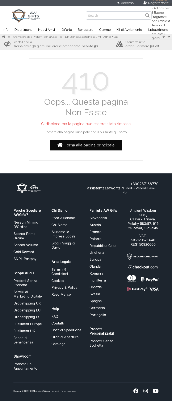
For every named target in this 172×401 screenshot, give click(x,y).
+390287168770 (144, 184)
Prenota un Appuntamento (25, 366)
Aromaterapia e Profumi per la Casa (35, 36)
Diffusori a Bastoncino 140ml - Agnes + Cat (91, 36)
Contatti (57, 323)
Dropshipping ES (26, 317)
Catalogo (58, 344)
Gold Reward (23, 252)
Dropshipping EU (27, 310)
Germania (97, 308)
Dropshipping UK (27, 303)
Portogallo (97, 315)
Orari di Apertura (65, 337)
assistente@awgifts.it (105, 188)
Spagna (95, 301)
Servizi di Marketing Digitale (27, 294)
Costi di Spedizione (66, 330)
